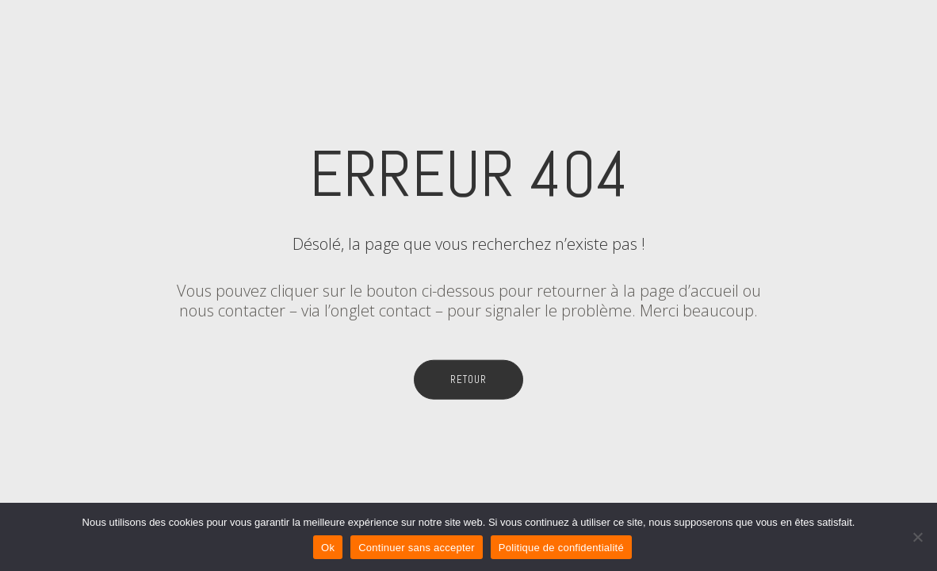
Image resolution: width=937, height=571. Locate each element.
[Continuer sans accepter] (917, 537)
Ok (328, 548)
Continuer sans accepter (416, 548)
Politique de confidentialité (561, 548)
